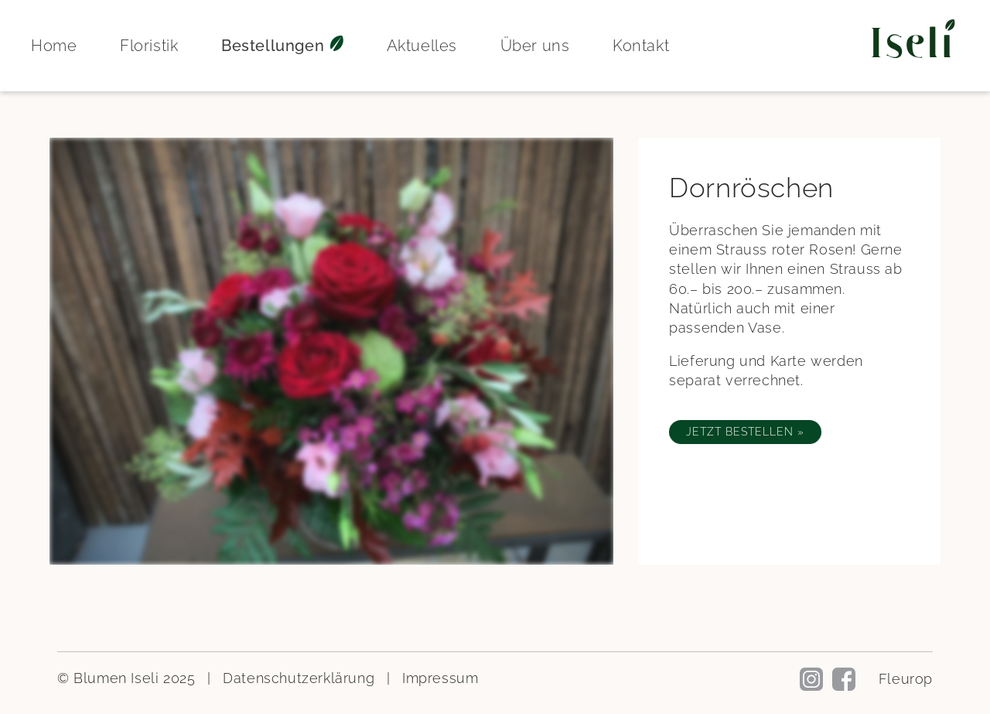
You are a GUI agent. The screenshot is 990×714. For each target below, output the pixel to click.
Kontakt (641, 45)
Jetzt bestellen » (745, 431)
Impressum (440, 678)
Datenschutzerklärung (298, 678)
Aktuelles (422, 45)
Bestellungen (282, 45)
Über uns (535, 45)
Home (54, 45)
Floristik (149, 45)
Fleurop (906, 679)
